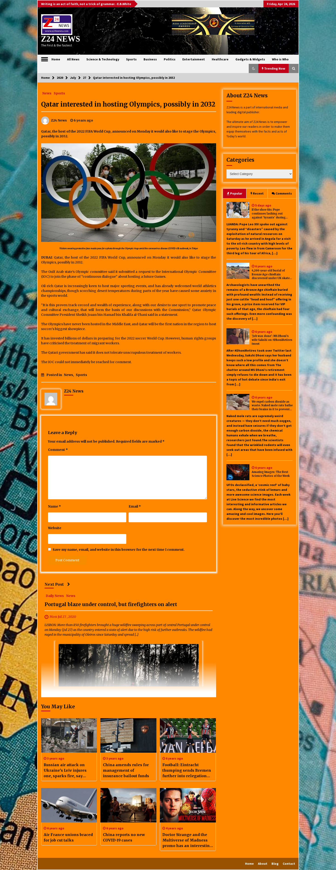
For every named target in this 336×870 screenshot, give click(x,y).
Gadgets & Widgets (250, 59)
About (262, 864)
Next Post (57, 584)
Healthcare (220, 59)
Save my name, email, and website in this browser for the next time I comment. (119, 550)
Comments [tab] (282, 193)
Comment (58, 450)
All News (73, 59)
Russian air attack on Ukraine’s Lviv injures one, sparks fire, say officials (65, 771)
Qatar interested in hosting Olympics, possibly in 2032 (128, 104)
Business (150, 59)
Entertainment (193, 59)
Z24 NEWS (60, 38)
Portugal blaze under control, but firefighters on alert (111, 604)
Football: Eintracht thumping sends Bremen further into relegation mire (186, 771)
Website (54, 528)
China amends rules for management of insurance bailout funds (126, 770)
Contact (289, 864)
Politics (169, 59)
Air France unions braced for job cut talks (68, 837)
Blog (275, 864)
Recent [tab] (257, 193)
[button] (253, 68)
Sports (131, 59)
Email (135, 506)
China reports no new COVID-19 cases (124, 837)
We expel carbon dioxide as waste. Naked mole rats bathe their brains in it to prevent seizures (272, 405)
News (46, 93)
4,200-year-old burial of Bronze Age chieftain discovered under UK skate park (271, 274)
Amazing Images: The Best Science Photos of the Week (271, 473)
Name (54, 506)
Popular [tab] (234, 193)
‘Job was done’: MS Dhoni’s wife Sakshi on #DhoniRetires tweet (272, 339)
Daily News (55, 595)
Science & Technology (102, 59)
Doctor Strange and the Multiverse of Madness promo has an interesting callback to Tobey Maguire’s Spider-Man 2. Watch (187, 840)
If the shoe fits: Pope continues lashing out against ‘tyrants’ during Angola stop (268, 213)
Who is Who (280, 59)
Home (55, 59)
